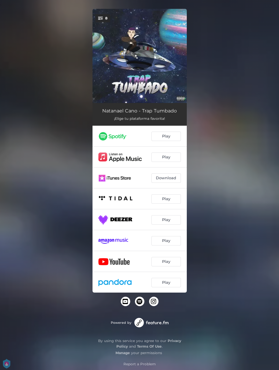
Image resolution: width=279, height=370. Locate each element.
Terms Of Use (149, 346)
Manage (122, 353)
